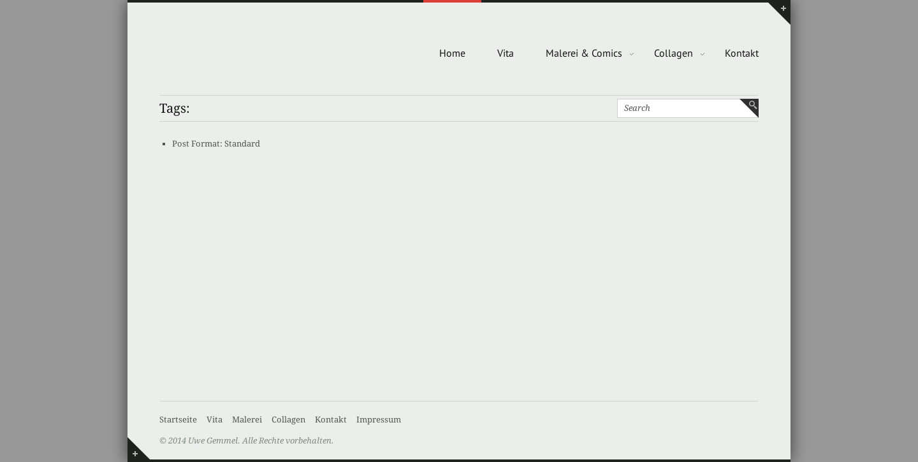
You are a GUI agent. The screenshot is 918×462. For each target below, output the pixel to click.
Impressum (378, 419)
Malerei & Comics (584, 53)
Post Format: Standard (216, 143)
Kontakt (742, 53)
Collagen (673, 53)
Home (452, 53)
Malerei (247, 419)
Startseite (178, 419)
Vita (505, 53)
